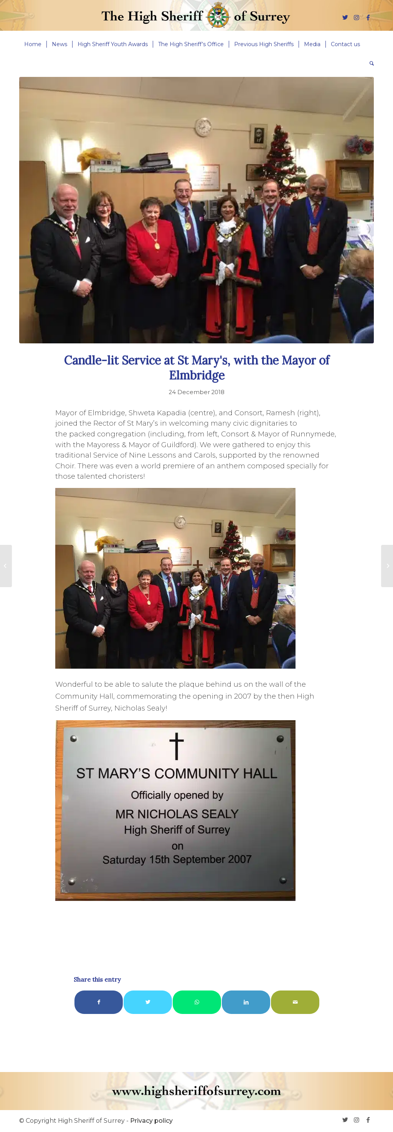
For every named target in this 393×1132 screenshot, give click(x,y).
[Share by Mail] (295, 1002)
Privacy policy (151, 1120)
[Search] (369, 63)
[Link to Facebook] (368, 17)
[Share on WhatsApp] (197, 1002)
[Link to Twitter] (345, 17)
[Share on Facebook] (98, 1002)
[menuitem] (32, 44)
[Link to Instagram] (356, 17)
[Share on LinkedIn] (246, 1002)
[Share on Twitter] (148, 1002)
